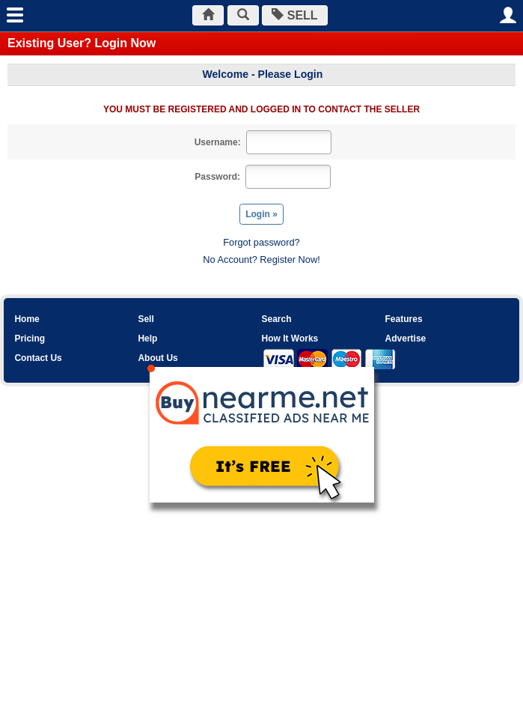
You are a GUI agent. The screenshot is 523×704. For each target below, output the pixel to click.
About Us (157, 358)
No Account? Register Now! (261, 259)
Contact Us (37, 358)
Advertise (405, 338)
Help (147, 338)
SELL (294, 15)
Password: (217, 177)
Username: (218, 142)
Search (276, 319)
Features (404, 319)
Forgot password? (261, 242)
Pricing (29, 338)
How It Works (289, 338)
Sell (145, 319)
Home (26, 319)
